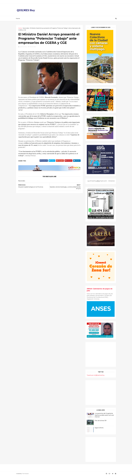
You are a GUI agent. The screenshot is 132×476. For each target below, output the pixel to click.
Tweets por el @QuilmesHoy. (96, 375)
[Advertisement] (101, 354)
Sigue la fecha (99, 428)
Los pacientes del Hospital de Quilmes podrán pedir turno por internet (104, 415)
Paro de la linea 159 (100, 420)
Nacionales (26, 28)
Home (18, 18)
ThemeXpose (25, 473)
